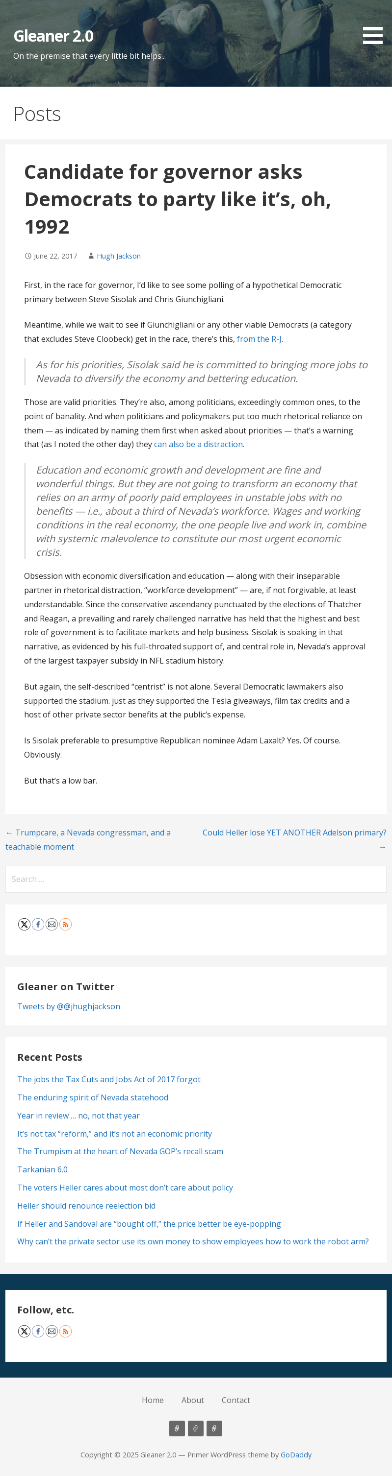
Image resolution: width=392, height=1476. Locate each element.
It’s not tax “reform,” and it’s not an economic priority (114, 1133)
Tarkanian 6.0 (42, 1169)
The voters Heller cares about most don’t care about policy (125, 1187)
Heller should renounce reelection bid (86, 1205)
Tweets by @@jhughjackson (68, 1006)
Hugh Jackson (119, 256)
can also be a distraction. (199, 444)
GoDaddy (296, 1454)
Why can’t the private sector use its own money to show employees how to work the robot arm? (193, 1241)
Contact (236, 1400)
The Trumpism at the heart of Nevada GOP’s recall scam (120, 1151)
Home (153, 1400)
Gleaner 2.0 (53, 35)
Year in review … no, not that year (78, 1115)
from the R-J (259, 338)
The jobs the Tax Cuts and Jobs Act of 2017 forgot (109, 1079)
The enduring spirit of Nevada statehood (92, 1097)
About (193, 1400)
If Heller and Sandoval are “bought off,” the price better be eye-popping (149, 1223)
